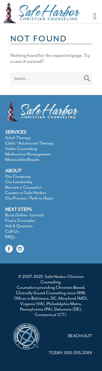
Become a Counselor (23, 187)
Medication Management (28, 154)
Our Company (18, 176)
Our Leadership (19, 182)
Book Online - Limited (24, 215)
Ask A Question (19, 226)
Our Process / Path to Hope (29, 198)
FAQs (10, 237)
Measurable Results (22, 159)
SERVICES (15, 132)
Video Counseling (21, 148)
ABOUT (13, 171)
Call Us (11, 231)
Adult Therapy (18, 137)
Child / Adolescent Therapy (29, 143)
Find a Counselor (20, 220)
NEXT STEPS (18, 209)
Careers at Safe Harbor (25, 192)
